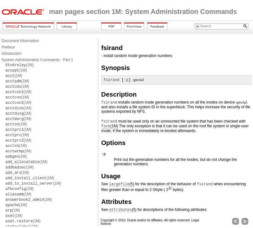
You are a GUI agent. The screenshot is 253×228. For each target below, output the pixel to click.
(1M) (19, 65)
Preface (8, 47)
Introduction (12, 53)
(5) (121, 184)
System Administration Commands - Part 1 (37, 60)
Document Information (20, 41)
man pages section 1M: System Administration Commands (143, 12)
